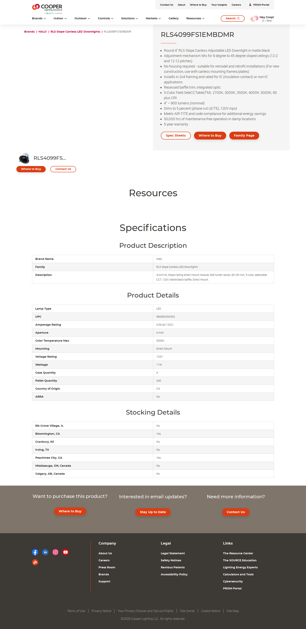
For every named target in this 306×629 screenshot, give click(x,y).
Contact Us (63, 169)
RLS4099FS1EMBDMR (117, 31)
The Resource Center (238, 553)
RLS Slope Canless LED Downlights (75, 31)
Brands (29, 31)
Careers (104, 560)
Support (104, 581)
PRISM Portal (232, 588)
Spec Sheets (176, 135)
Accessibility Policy (174, 574)
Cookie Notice (210, 611)
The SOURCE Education (240, 560)
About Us (105, 553)
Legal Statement (173, 553)
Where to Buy (210, 135)
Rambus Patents (173, 567)
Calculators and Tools (238, 574)
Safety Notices (171, 560)
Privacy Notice (101, 611)
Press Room (107, 567)
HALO (42, 31)
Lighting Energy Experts (240, 567)
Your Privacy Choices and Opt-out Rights (145, 611)
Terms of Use (76, 611)
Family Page (244, 135)
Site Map (233, 611)
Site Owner (187, 611)
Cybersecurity (233, 581)
